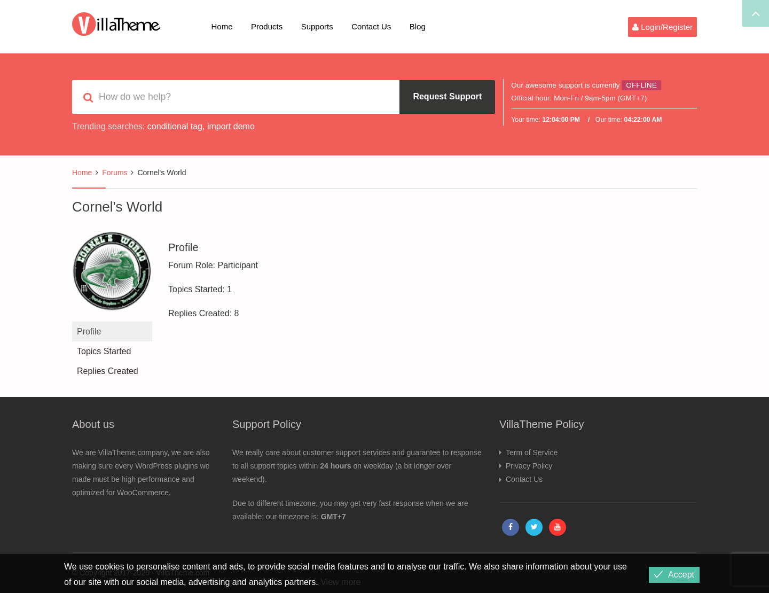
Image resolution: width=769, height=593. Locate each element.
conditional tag (174, 126)
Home (222, 26)
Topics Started (104, 351)
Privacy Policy (529, 466)
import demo (231, 126)
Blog (418, 26)
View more (340, 582)
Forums (114, 172)
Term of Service (532, 452)
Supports (317, 26)
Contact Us (371, 26)
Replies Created (107, 371)
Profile (89, 331)
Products (267, 26)
